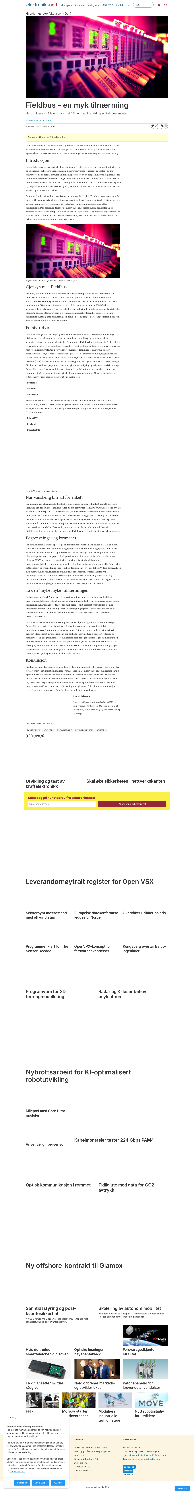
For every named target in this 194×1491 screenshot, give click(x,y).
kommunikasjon (84, 730)
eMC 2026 (107, 5)
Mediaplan (66, 5)
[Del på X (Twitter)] (157, 126)
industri (100, 730)
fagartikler (33, 730)
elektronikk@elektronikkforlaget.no (147, 1455)
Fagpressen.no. (17, 1472)
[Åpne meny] (159, 5)
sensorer (48, 730)
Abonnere (80, 5)
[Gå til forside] (41, 4)
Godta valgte (40, 1483)
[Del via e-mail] (166, 126)
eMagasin (93, 5)
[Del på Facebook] (153, 126)
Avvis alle (58, 1483)
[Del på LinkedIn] (162, 126)
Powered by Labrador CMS (97, 1487)
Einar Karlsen (101, 1447)
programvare (64, 730)
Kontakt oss (122, 5)
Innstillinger (182, 1488)
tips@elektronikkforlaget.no (146, 1459)
